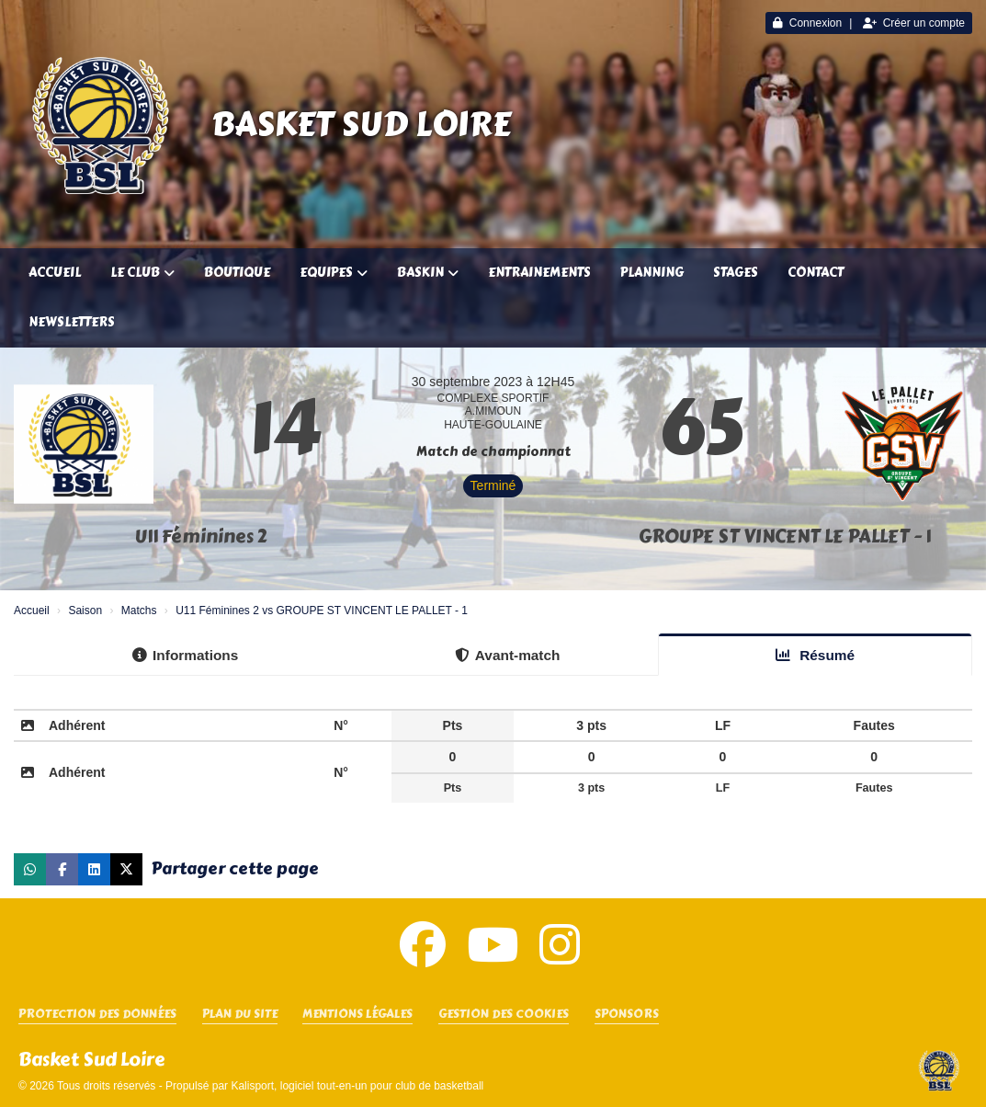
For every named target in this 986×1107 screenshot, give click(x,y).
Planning (652, 272)
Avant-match (508, 655)
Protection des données (97, 1014)
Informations (185, 655)
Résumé (815, 655)
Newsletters (71, 322)
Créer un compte (914, 23)
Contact (816, 272)
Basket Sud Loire (361, 124)
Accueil (54, 272)
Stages (735, 272)
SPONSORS (627, 1014)
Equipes (334, 272)
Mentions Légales (357, 1014)
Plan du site (240, 1014)
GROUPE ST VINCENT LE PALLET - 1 (785, 536)
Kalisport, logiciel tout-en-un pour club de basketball (357, 1085)
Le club (142, 272)
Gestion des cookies (503, 1014)
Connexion (807, 23)
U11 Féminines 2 (201, 536)
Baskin (428, 272)
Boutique (237, 272)
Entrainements (539, 272)
